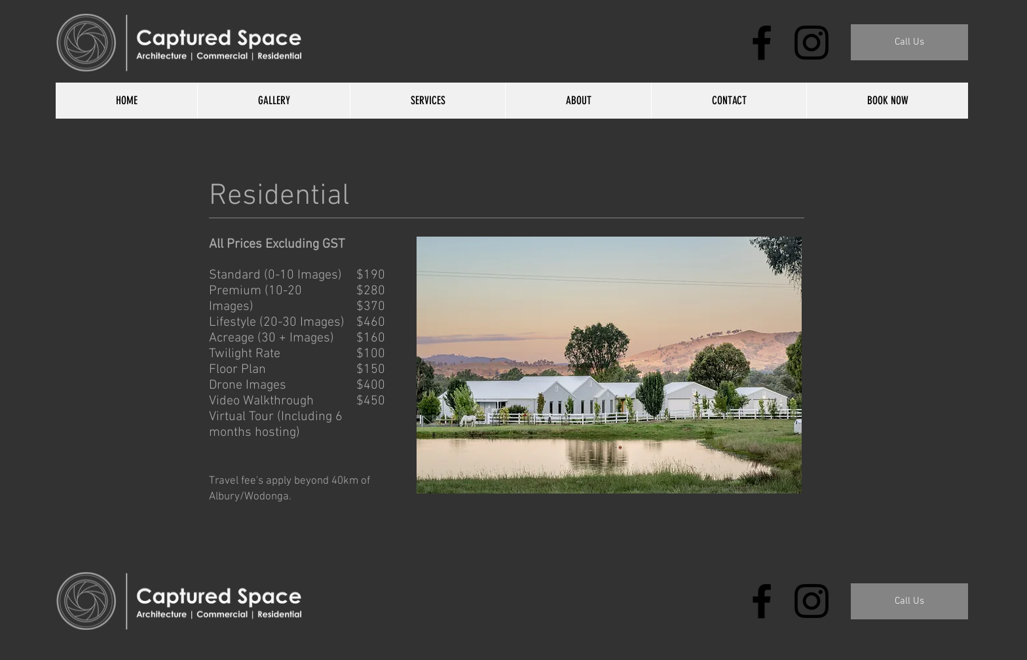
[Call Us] (909, 601)
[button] (909, 42)
